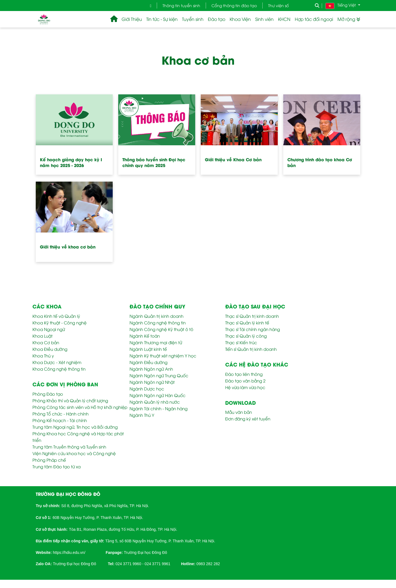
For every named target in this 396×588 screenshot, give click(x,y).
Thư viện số (278, 5)
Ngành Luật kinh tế (148, 349)
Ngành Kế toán (145, 335)
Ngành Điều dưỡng (148, 362)
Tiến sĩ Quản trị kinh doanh (251, 349)
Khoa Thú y (43, 355)
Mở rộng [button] (348, 19)
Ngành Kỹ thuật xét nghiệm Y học (163, 355)
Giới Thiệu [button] (132, 19)
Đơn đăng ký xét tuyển (247, 418)
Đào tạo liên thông (244, 374)
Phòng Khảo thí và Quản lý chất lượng (70, 400)
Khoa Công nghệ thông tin (59, 368)
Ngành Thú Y (142, 415)
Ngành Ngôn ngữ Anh (151, 368)
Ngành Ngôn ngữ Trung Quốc (159, 375)
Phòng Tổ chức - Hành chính (60, 413)
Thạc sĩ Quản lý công (246, 335)
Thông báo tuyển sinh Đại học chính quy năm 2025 (153, 162)
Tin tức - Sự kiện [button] (162, 19)
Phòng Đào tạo (47, 393)
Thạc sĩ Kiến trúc (241, 342)
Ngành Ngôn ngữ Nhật (152, 382)
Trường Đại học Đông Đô (145, 552)
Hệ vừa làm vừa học (245, 387)
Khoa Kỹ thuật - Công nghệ (59, 322)
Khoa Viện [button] (240, 19)
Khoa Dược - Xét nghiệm (56, 362)
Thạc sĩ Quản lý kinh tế (247, 322)
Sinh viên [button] (264, 19)
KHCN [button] (284, 19)
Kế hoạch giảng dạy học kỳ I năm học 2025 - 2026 (71, 162)
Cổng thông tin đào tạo (234, 5)
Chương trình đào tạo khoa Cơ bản (319, 162)
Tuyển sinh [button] (193, 19)
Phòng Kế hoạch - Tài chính (59, 420)
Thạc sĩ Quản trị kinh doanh (252, 316)
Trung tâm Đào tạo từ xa (56, 466)
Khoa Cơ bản (45, 342)
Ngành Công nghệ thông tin (158, 322)
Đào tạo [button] (216, 19)
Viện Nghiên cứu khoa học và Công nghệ (74, 453)
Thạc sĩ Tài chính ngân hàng (252, 329)
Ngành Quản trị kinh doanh (156, 316)
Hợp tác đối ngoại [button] (314, 19)
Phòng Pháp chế (49, 460)
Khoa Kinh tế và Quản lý (56, 316)
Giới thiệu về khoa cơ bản (67, 247)
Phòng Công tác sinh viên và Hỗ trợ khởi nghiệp (79, 407)
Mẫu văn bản (238, 412)
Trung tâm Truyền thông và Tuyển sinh (69, 446)
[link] (69, 552)
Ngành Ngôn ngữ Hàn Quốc (158, 395)
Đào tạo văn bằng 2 (245, 380)
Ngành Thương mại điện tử (156, 342)
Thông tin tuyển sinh (181, 5)
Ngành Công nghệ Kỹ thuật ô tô (161, 329)
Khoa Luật (42, 335)
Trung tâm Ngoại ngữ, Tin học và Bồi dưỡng (75, 427)
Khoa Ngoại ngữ (48, 329)
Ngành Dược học (147, 388)
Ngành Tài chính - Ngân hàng (159, 408)
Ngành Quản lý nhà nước (155, 401)
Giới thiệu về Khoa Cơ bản (233, 159)
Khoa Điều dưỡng (49, 349)
